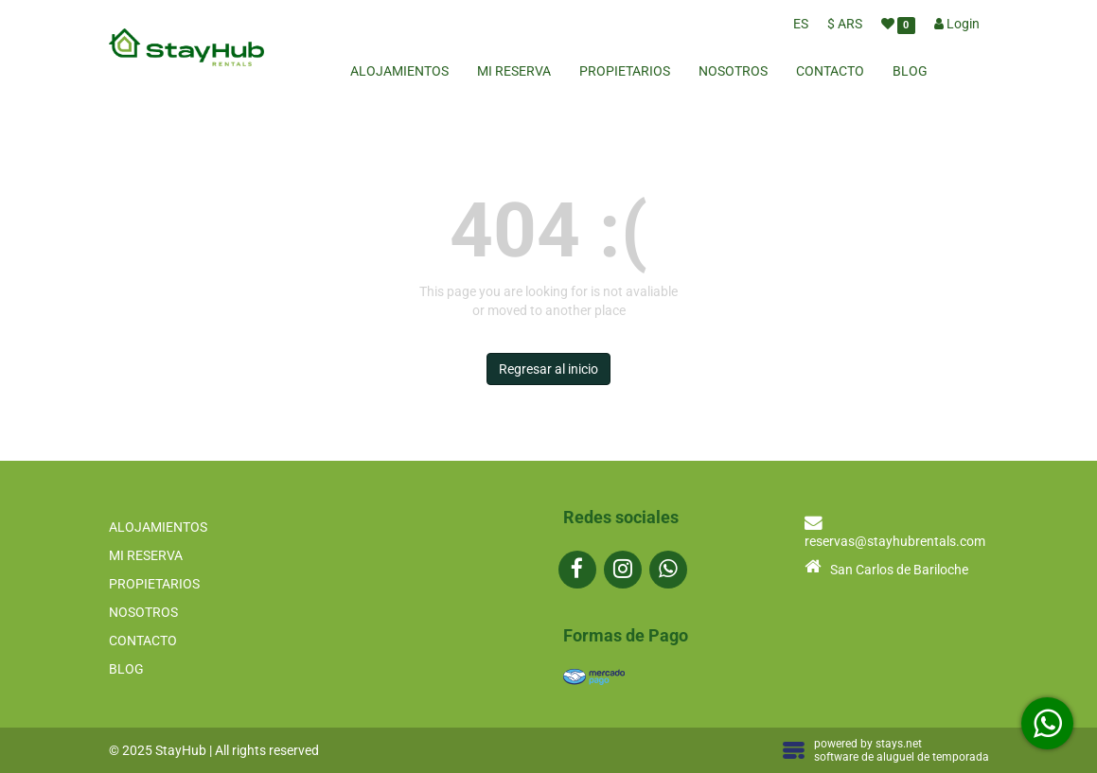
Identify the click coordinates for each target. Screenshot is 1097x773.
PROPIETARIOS (624, 71)
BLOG (910, 71)
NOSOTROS (733, 71)
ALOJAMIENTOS (399, 71)
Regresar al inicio (548, 369)
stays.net (899, 743)
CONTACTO (830, 71)
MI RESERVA (514, 71)
